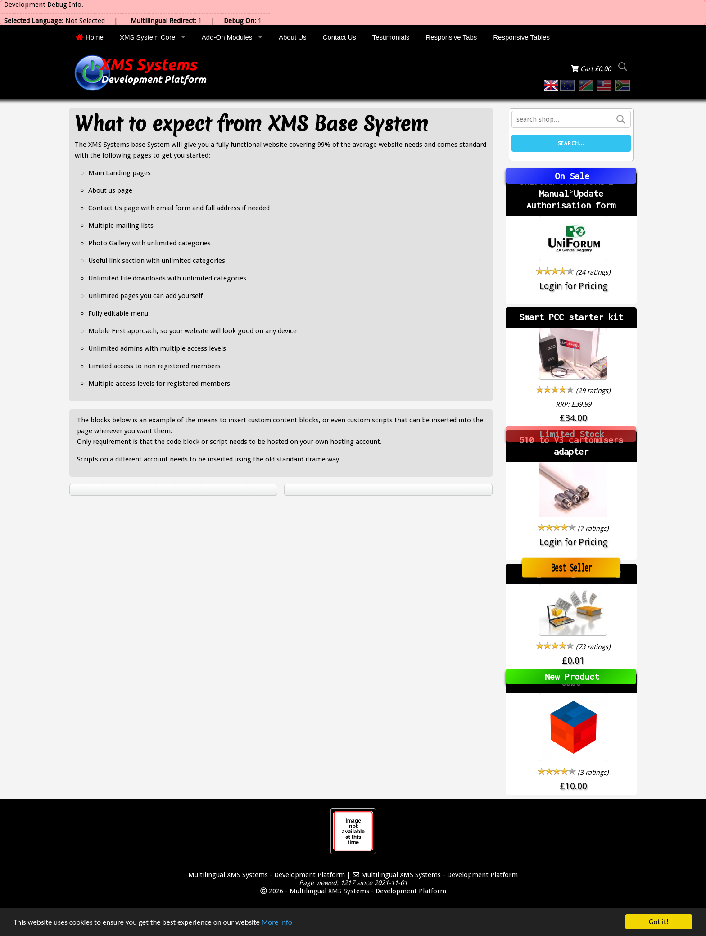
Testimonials (391, 37)
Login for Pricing (573, 285)
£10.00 (573, 786)
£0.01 (573, 660)
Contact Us (339, 37)
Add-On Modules (227, 37)
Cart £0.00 (592, 69)
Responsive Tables (521, 37)
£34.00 (573, 417)
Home (89, 37)
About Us (293, 37)
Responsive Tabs (451, 37)
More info (277, 922)
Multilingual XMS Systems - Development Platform (266, 875)
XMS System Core (147, 37)
